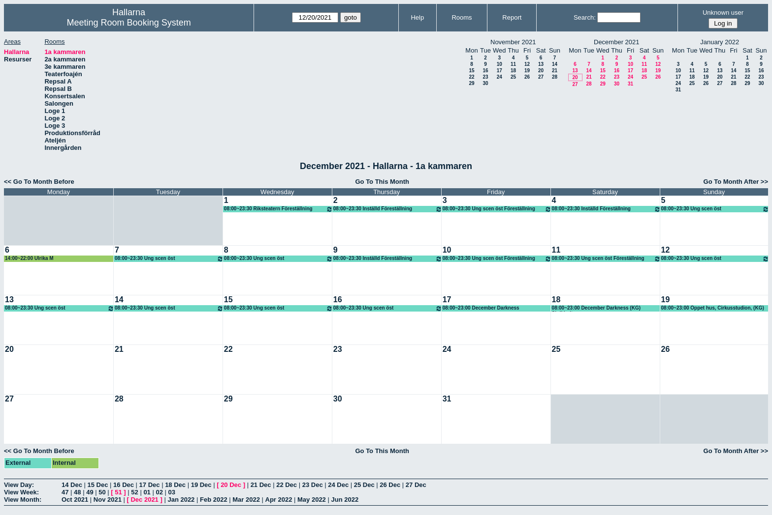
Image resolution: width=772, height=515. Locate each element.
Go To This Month (382, 181)
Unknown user (723, 12)
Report (511, 17)
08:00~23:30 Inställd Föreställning (387, 209)
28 (554, 77)
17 (499, 70)
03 (171, 492)
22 (471, 77)
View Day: (19, 484)
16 (485, 70)
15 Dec (98, 484)
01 (146, 492)
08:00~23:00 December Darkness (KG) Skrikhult (596, 308)
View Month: (22, 499)
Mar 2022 (246, 499)
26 (527, 77)
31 (630, 83)
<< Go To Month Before (39, 181)
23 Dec (312, 484)
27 (541, 77)
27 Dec (416, 484)
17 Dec (149, 484)
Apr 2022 (278, 499)
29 (471, 83)
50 (101, 492)
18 (513, 70)
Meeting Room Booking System (129, 23)
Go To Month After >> (736, 181)
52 (134, 492)
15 (471, 70)
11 (513, 64)
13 (541, 64)
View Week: (21, 492)
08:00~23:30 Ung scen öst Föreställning (497, 209)
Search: (585, 17)
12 (527, 64)
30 (485, 83)
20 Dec (231, 484)
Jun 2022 (344, 499)
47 (65, 492)
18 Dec (175, 484)
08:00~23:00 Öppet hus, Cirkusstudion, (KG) (712, 308)
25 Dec (364, 484)
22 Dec (286, 484)
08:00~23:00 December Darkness (481, 308)
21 (554, 70)
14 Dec (72, 484)
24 (499, 77)
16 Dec (123, 484)
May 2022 (311, 499)
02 (159, 492)
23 (485, 77)
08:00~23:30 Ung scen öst (715, 209)
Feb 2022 (213, 499)
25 (513, 77)
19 (527, 70)
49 (89, 492)
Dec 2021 (144, 499)
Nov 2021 (108, 499)
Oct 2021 (75, 499)
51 (118, 492)
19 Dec (201, 484)
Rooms (461, 17)
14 (554, 64)
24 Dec (338, 484)
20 (541, 70)
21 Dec (261, 484)
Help (417, 17)
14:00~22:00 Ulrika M (29, 258)
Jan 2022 (180, 499)
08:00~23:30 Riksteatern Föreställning (278, 209)
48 (77, 492)
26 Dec (390, 484)
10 (499, 64)
